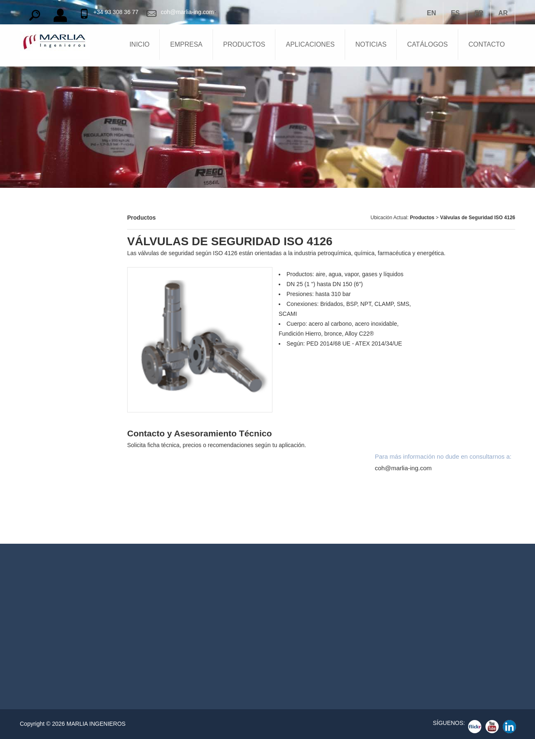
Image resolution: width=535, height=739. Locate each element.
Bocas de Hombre (46, 286)
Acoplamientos (42, 425)
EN (431, 13)
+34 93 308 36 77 (115, 12)
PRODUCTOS (244, 44)
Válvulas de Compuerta (53, 471)
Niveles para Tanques (50, 309)
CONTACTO (487, 44)
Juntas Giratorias (45, 402)
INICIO (139, 44)
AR (503, 13)
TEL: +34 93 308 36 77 (180, 634)
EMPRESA (186, 44)
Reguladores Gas (321, 635)
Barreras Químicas (47, 217)
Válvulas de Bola (44, 448)
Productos (423, 217)
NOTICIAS (371, 44)
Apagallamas (39, 263)
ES (455, 13)
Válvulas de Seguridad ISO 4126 (477, 217)
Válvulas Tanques (45, 240)
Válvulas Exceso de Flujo (55, 494)
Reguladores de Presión (54, 332)
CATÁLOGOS (427, 44)
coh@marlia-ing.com (187, 12)
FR (479, 13)
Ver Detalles (79, 630)
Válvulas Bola (318, 622)
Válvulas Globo (42, 517)
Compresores (40, 356)
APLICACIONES (310, 44)
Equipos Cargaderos (49, 379)
